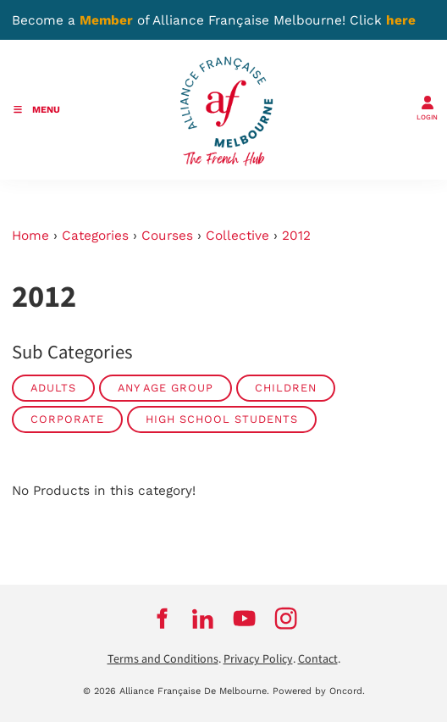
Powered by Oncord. (319, 691)
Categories (95, 235)
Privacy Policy (258, 659)
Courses (167, 235)
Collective (237, 235)
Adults (53, 387)
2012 (296, 235)
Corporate (67, 419)
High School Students (222, 419)
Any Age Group (165, 387)
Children (286, 387)
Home (30, 235)
